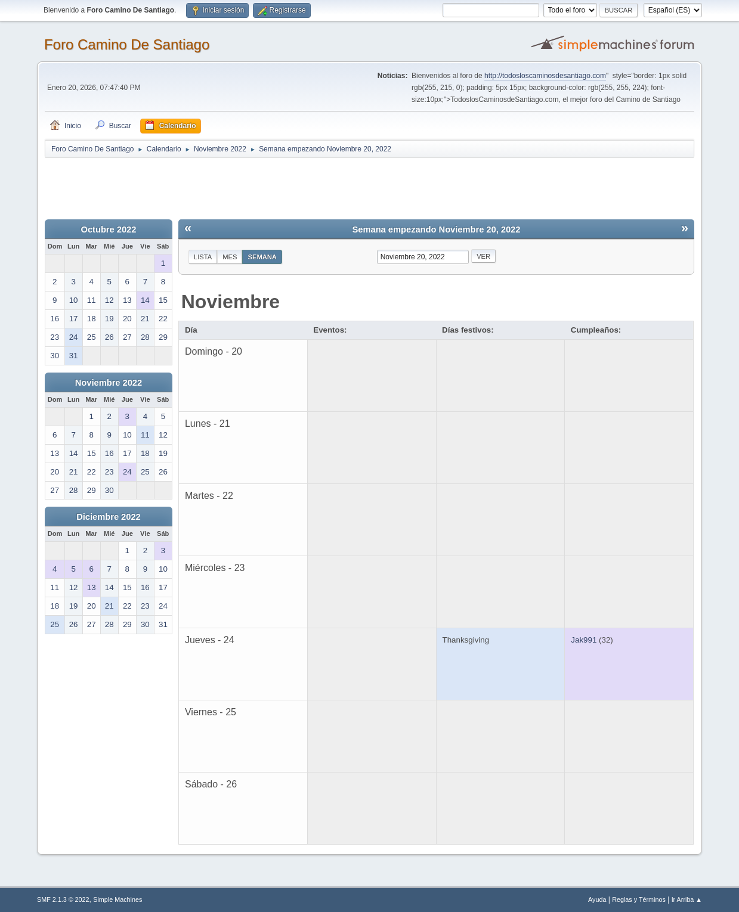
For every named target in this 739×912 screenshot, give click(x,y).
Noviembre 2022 (108, 382)
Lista (203, 256)
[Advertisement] (255, 186)
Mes (229, 256)
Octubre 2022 (109, 229)
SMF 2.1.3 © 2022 (63, 899)
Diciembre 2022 (108, 517)
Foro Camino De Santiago (126, 44)
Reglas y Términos (639, 899)
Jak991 (583, 639)
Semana (262, 256)
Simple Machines (117, 899)
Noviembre (230, 301)
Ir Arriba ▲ (687, 899)
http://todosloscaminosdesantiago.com (545, 76)
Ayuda (597, 899)
